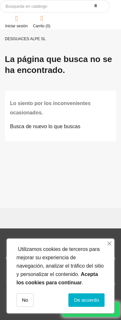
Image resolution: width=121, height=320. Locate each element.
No (25, 300)
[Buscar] (55, 6)
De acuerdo (86, 300)
